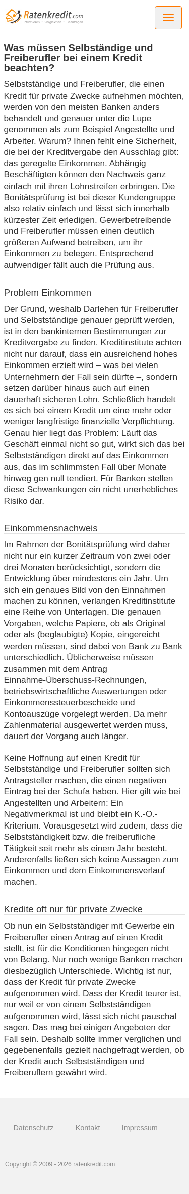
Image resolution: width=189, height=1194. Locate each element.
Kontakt (88, 1128)
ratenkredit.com (94, 1164)
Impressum (140, 1128)
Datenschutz (33, 1128)
